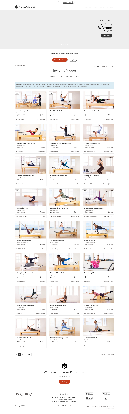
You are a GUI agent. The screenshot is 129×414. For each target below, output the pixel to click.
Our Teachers (104, 7)
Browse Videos (20, 65)
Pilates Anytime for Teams (64, 399)
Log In (112, 7)
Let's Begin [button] (64, 382)
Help (61, 394)
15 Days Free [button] (68, 2)
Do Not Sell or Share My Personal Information (64, 401)
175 (29, 355)
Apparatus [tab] (69, 76)
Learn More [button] (106, 35)
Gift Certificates (56, 397)
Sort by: (96, 66)
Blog (67, 394)
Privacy (64, 397)
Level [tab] (61, 76)
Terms (69, 397)
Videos (95, 7)
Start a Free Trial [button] (60, 60)
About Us (88, 7)
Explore (74, 397)
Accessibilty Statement (64, 406)
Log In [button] (73, 60)
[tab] (53, 76)
